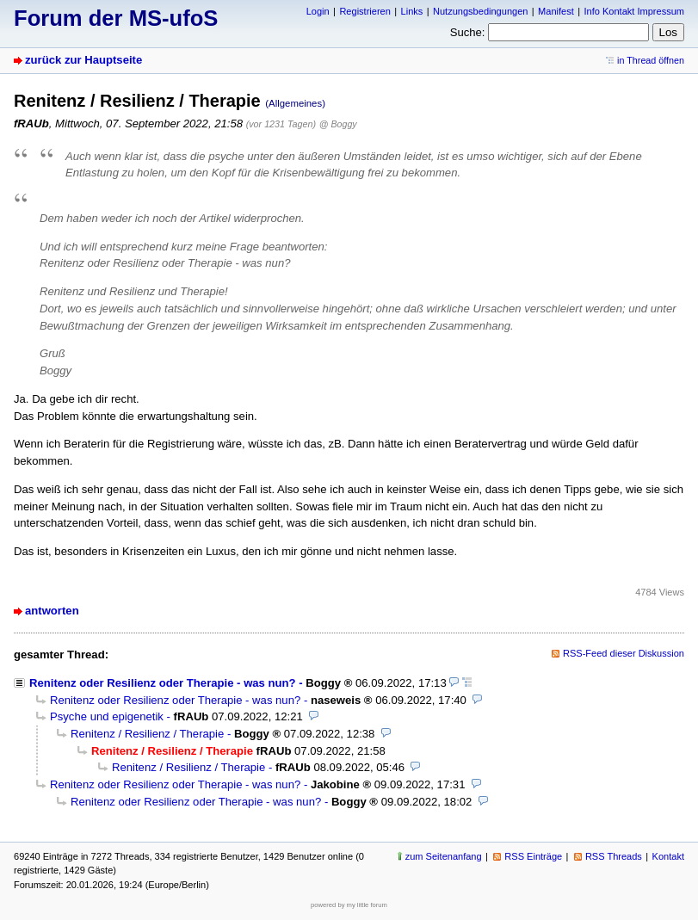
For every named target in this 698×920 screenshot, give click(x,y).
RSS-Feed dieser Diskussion (623, 653)
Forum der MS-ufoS (116, 18)
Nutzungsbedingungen (480, 11)
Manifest (556, 11)
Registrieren (364, 11)
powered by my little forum (349, 905)
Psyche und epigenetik (107, 716)
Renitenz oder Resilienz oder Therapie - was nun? (162, 682)
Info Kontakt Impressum (634, 11)
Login (318, 11)
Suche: (467, 32)
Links (412, 11)
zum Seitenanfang (443, 856)
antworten (52, 610)
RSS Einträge (533, 856)
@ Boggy (338, 124)
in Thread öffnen (650, 60)
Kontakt (668, 856)
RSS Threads (613, 856)
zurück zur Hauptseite (83, 59)
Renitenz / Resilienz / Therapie (147, 733)
